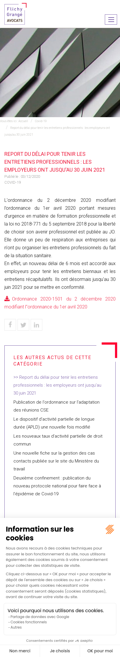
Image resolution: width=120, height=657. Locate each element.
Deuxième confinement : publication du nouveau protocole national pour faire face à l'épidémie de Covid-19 (57, 485)
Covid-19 (41, 121)
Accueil (23, 121)
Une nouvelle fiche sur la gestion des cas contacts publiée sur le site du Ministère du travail (56, 461)
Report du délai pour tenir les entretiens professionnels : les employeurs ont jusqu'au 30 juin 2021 (57, 385)
